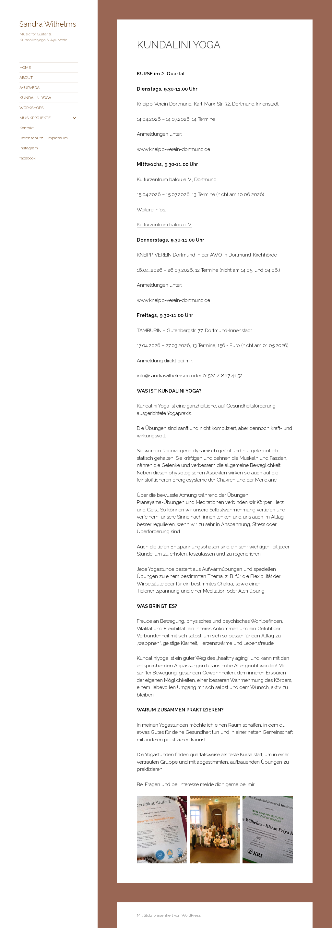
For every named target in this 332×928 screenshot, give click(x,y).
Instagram (28, 148)
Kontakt (26, 128)
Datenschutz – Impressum (43, 138)
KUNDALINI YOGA (35, 97)
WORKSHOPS (31, 108)
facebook (27, 158)
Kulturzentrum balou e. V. (164, 225)
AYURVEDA (29, 87)
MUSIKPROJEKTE (35, 118)
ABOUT (26, 77)
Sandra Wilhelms (47, 24)
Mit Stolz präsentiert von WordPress (169, 915)
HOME (25, 67)
